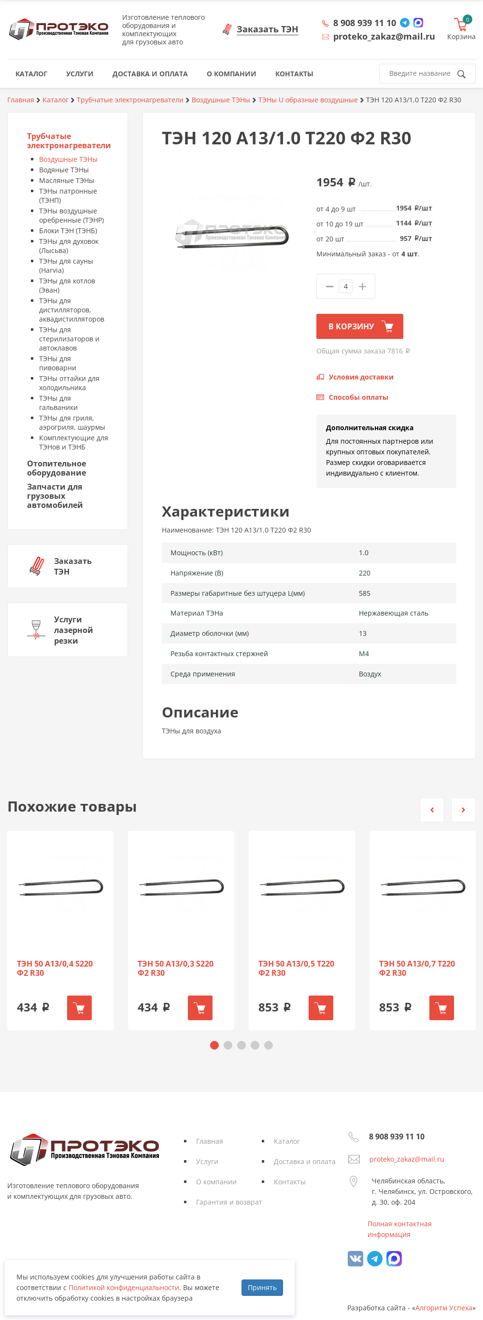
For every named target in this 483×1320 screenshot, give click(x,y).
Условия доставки (361, 376)
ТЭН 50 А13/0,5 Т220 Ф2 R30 (296, 968)
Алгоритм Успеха (443, 1307)
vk (355, 1258)
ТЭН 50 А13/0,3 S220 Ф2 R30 (175, 968)
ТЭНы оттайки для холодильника (69, 383)
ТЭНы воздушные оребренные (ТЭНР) (71, 215)
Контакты (290, 1181)
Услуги (207, 1161)
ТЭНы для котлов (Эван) (67, 285)
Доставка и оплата (305, 1161)
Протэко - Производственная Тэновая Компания (58, 29)
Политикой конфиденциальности (124, 1287)
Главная (209, 1141)
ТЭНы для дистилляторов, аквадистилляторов (71, 309)
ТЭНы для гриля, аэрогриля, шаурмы (72, 422)
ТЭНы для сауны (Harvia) (66, 265)
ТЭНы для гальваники (58, 402)
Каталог (287, 1141)
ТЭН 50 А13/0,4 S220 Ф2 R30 (55, 968)
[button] (432, 810)
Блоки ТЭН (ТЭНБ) (68, 230)
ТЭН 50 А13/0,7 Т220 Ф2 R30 (417, 968)
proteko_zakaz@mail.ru (406, 1159)
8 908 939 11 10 (364, 22)
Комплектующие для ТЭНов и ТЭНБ (73, 442)
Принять (262, 1287)
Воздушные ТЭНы (68, 159)
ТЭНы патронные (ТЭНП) (68, 195)
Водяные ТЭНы (64, 169)
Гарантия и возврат (229, 1202)
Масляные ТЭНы (66, 180)
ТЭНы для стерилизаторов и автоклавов (69, 338)
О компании (216, 1181)
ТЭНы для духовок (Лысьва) (69, 246)
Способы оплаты (358, 397)
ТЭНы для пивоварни (57, 363)
